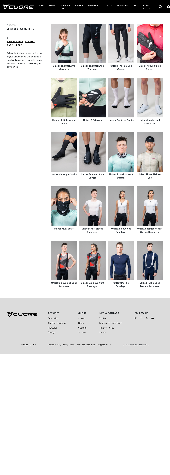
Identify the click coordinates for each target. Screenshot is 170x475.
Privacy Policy (106, 327)
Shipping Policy (104, 345)
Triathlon (93, 5)
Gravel (52, 5)
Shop (81, 323)
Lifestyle (107, 5)
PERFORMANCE (15, 41)
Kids (136, 5)
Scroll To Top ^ (28, 345)
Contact (103, 318)
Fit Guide (52, 327)
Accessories (123, 5)
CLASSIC (30, 41)
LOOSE (18, 45)
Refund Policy (54, 345)
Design (51, 332)
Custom (82, 327)
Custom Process (57, 323)
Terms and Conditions (110, 323)
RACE (10, 45)
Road (41, 5)
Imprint (102, 332)
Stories (82, 332)
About (81, 318)
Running (79, 5)
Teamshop (53, 318)
